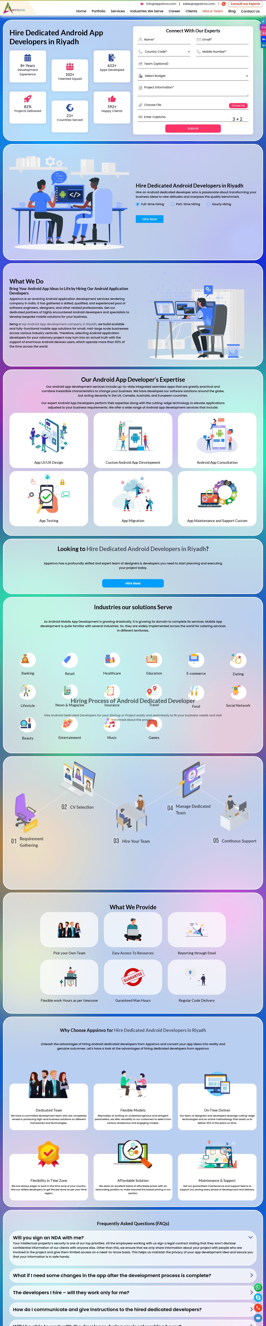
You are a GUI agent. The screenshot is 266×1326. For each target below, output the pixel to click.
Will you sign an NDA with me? (48, 1237)
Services (118, 11)
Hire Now (149, 219)
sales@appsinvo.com (199, 4)
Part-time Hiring (188, 204)
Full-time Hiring (152, 204)
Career (174, 11)
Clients (191, 11)
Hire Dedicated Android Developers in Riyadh (146, 548)
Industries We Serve (146, 11)
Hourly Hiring (221, 204)
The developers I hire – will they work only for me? (71, 1292)
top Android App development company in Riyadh (59, 324)
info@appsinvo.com (161, 4)
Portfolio (99, 11)
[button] (258, 1318)
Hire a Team (213, 11)
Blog (232, 11)
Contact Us (250, 11)
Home (81, 11)
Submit (193, 128)
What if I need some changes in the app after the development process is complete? (112, 1275)
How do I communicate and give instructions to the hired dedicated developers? (107, 1309)
